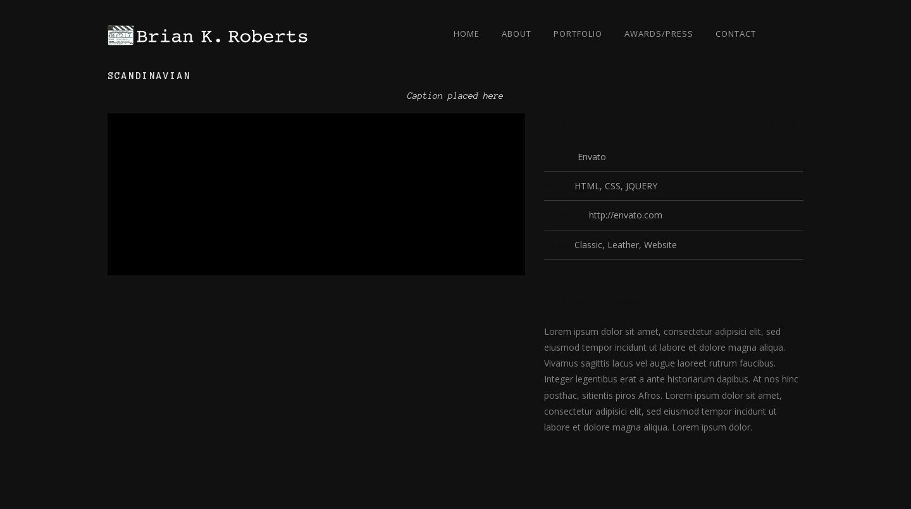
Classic (588, 245)
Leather (623, 245)
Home (467, 33)
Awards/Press (658, 33)
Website (660, 245)
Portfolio (578, 33)
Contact (736, 33)
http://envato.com (625, 215)
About (516, 33)
